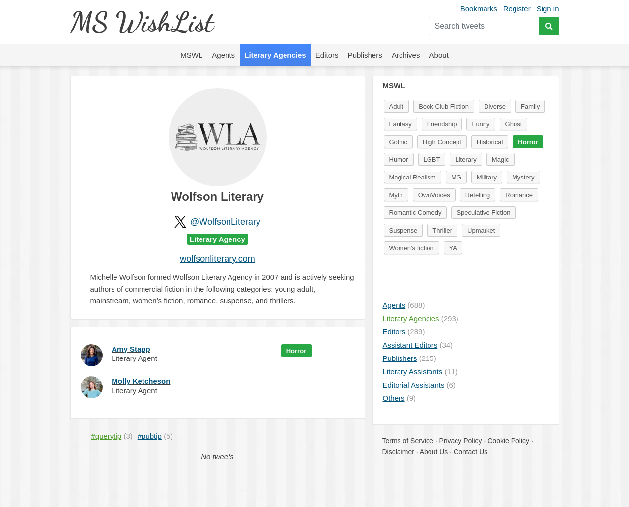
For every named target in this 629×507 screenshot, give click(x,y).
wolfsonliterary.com (217, 259)
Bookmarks (478, 8)
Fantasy (400, 124)
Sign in (548, 8)
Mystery (523, 177)
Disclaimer (398, 452)
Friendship (442, 124)
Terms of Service (407, 441)
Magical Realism (412, 177)
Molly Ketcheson (141, 381)
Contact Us (470, 452)
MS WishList (141, 22)
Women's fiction (411, 248)
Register (517, 8)
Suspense (403, 230)
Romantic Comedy (415, 212)
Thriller (442, 230)
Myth (396, 195)
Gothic (398, 142)
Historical (490, 142)
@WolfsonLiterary (225, 222)
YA (453, 248)
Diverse (495, 106)
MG (456, 177)
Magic (500, 159)
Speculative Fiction (483, 212)
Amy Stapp (131, 349)
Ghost (513, 124)
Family (530, 106)
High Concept (442, 142)
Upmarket (481, 230)
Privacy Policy (460, 441)
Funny (480, 124)
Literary (465, 159)
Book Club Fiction (444, 106)
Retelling (477, 195)
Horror (296, 351)
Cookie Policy (508, 441)
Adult (396, 106)
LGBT (432, 159)
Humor (398, 159)
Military (487, 177)
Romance (519, 195)
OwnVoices (434, 195)
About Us (434, 452)
